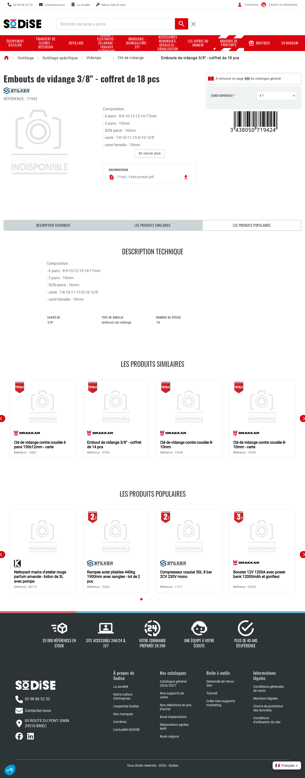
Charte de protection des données (268, 708)
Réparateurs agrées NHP (174, 727)
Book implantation (173, 717)
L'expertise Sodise (126, 706)
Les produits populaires (252, 225)
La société (120, 686)
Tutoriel (211, 693)
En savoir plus (150, 153)
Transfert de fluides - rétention (45, 42)
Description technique (53, 225)
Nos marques (123, 714)
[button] (105, 58)
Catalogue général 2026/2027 (173, 683)
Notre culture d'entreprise (122, 696)
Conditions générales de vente (268, 689)
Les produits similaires (152, 225)
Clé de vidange (131, 58)
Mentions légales (265, 698)
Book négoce (169, 736)
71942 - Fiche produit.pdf (149, 177)
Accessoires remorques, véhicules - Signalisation (167, 43)
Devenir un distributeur (283, 4)
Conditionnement (222, 96)
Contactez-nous (33, 710)
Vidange (94, 58)
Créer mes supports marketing (220, 703)
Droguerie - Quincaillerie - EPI (137, 42)
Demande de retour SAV (220, 683)
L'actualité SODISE (126, 729)
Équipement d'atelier (15, 42)
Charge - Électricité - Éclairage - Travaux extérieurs (106, 43)
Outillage (76, 42)
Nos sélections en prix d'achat (176, 707)
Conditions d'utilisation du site (266, 720)
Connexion (251, 4)
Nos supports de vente (172, 695)
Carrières (119, 722)
